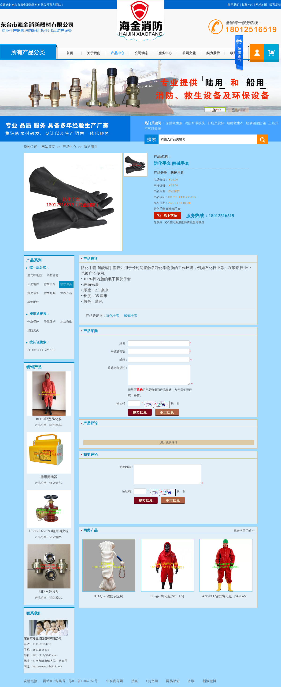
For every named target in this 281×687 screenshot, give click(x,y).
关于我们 (93, 53)
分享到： (159, 222)
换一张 (175, 403)
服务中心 (165, 53)
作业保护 (33, 321)
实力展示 (213, 53)
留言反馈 (275, 4)
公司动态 (141, 53)
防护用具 (90, 147)
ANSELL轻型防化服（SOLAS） (225, 596)
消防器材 (53, 275)
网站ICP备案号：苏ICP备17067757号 (70, 681)
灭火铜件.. (56, 537)
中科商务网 (114, 681)
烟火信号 (33, 293)
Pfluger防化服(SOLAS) (167, 596)
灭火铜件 (33, 284)
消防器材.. (56, 597)
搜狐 (134, 681)
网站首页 (48, 147)
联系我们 (234, 4)
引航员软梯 (215, 123)
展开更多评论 (168, 442)
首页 (70, 53)
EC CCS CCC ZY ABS (41, 350)
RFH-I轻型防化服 (49, 419)
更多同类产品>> (244, 530)
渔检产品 (66, 293)
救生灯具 (50, 293)
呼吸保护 (50, 321)
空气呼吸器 (34, 275)
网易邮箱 (173, 681)
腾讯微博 (193, 222)
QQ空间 (170, 222)
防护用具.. (56, 425)
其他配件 (33, 302)
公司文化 (189, 53)
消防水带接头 (195, 123)
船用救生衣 (235, 123)
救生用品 (50, 284)
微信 (201, 222)
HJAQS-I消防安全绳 (109, 596)
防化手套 (112, 315)
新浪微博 (181, 222)
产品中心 (117, 53)
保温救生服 (174, 123)
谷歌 (191, 681)
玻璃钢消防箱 (256, 123)
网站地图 (261, 4)
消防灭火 (33, 330)
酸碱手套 (131, 315)
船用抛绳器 (49, 477)
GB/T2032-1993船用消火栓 (49, 531)
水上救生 (66, 321)
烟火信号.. (56, 483)
